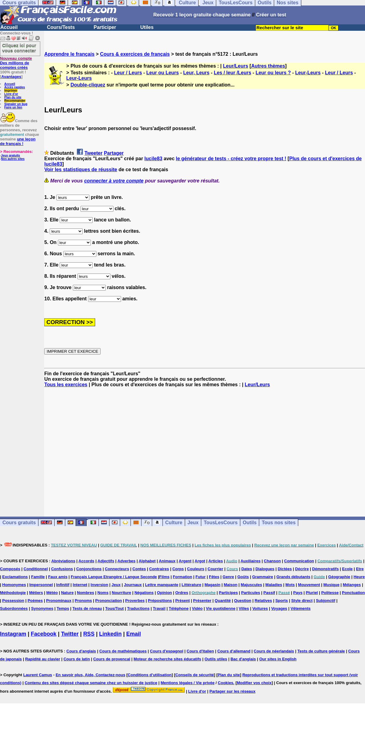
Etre (359, 569)
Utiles (147, 27)
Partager (114, 153)
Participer (105, 27)
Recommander (14, 100)
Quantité (223, 600)
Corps (178, 569)
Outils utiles (216, 659)
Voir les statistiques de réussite (80, 169)
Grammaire (262, 576)
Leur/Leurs (235, 66)
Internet (80, 584)
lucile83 (154, 158)
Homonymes (14, 584)
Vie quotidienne (220, 608)
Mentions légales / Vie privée (188, 682)
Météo (52, 592)
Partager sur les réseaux (232, 691)
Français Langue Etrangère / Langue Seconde (114, 576)
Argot (200, 561)
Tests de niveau (87, 608)
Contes (139, 569)
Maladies (273, 584)
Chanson (272, 561)
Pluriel (312, 592)
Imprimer (10, 90)
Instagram (13, 634)
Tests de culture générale (321, 651)
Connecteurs (117, 569)
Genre (228, 576)
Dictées (285, 569)
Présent (182, 600)
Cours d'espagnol (166, 651)
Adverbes (126, 561)
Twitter (70, 634)
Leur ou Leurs (162, 72)
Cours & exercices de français (135, 54)
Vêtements (301, 608)
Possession (13, 600)
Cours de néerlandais (274, 651)
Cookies (225, 682)
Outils (249, 522)
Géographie (339, 576)
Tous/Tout (114, 608)
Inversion (99, 584)
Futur (200, 576)
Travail (159, 608)
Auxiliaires (251, 561)
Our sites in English (277, 659)
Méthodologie (13, 592)
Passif (269, 592)
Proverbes (135, 600)
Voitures (260, 608)
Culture (173, 522)
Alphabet (147, 561)
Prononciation (108, 600)
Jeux (193, 522)
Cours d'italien (200, 651)
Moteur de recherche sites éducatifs (167, 659)
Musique (331, 584)
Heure (359, 576)
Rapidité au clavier (42, 659)
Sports (281, 600)
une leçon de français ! (17, 141)
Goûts (243, 576)
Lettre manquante (161, 584)
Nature (67, 592)
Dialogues (265, 569)
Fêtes (214, 576)
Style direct (302, 600)
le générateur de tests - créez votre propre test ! (231, 158)
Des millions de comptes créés (16, 63)
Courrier (215, 569)
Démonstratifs (325, 569)
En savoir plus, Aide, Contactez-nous (90, 675)
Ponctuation (353, 592)
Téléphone (178, 608)
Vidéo (197, 608)
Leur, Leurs (196, 72)
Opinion (164, 592)
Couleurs (195, 569)
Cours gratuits (19, 522)
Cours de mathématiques (123, 651)
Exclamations (15, 576)
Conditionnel (35, 569)
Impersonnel (41, 584)
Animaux (167, 561)
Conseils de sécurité (194, 675)
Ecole (347, 569)
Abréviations (63, 561)
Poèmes (35, 600)
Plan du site (12, 97)
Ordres (181, 592)
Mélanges (352, 584)
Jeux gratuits (10, 155)
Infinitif (62, 584)
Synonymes (42, 608)
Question (242, 600)
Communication (299, 561)
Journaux (133, 584)
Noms (103, 592)
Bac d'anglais (243, 659)
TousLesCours (221, 522)
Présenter (202, 600)
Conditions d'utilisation (150, 675)
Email (133, 634)
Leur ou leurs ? (273, 72)
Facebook (43, 634)
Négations (144, 592)
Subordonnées (14, 608)
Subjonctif (325, 600)
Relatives (263, 600)
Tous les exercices (65, 384)
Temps (63, 608)
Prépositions (160, 600)
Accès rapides (14, 87)
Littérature (191, 584)
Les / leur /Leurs (232, 72)
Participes (228, 592)
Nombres (85, 592)
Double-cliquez (87, 84)
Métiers (36, 592)
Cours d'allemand (234, 651)
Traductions (138, 608)
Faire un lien (13, 107)
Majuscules (251, 584)
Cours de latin (76, 659)
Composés (10, 569)
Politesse (329, 592)
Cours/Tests (61, 27)
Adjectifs (106, 561)
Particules (250, 592)
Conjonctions (89, 569)
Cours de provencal (111, 659)
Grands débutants (293, 576)
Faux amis (58, 576)
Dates (246, 569)
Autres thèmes (268, 66)
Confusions (62, 569)
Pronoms (83, 600)
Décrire (302, 569)
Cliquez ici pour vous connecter (19, 48)
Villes (244, 608)
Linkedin (110, 634)
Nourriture (121, 592)
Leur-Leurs (308, 72)
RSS (89, 634)
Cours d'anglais (81, 651)
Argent (185, 561)
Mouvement (309, 584)
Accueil (9, 27)
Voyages (279, 608)
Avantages (11, 76)
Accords (86, 561)
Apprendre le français (69, 54)
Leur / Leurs (128, 72)
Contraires (159, 569)
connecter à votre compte (114, 180)
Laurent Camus (37, 675)
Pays (297, 592)
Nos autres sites (12, 159)
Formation (182, 576)
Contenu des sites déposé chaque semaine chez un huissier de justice (91, 682)
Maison (231, 584)
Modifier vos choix (254, 682)
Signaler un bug (15, 104)
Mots (290, 584)
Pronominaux (58, 600)
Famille (38, 576)
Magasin (212, 584)
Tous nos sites (278, 522)
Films (164, 576)
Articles (215, 561)
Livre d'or (11, 94)
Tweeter (93, 153)
